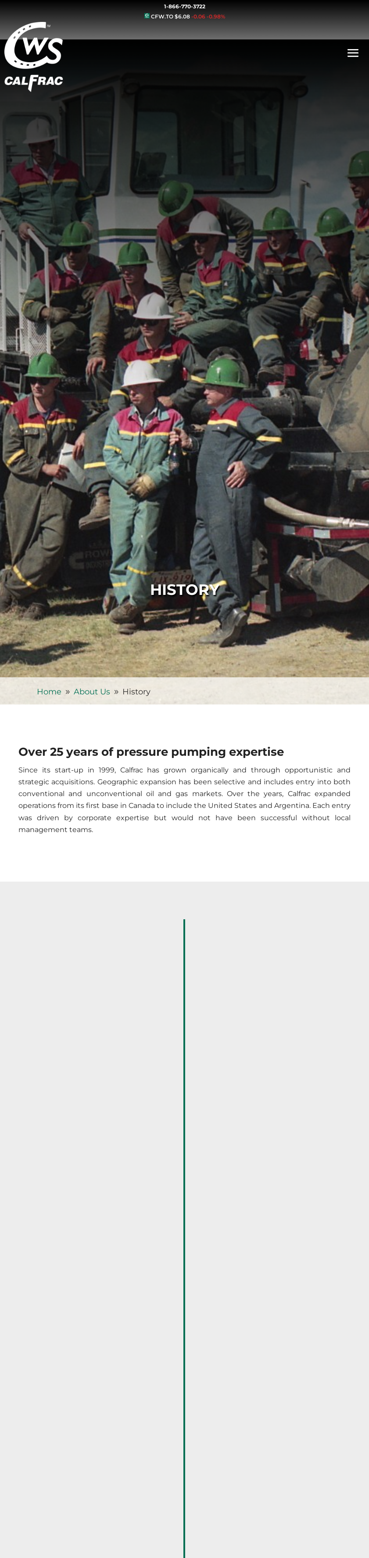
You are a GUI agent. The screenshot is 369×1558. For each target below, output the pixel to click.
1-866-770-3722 (184, 6)
